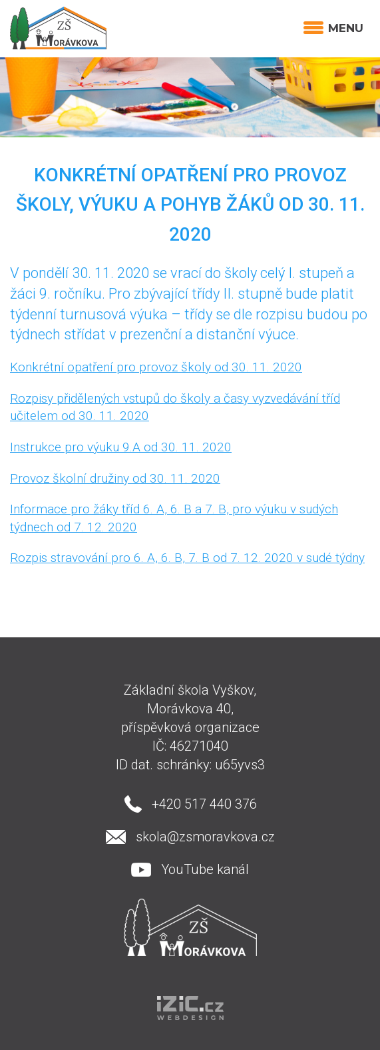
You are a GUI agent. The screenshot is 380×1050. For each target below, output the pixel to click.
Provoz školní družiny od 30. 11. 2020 (115, 478)
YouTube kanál (205, 869)
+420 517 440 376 (204, 804)
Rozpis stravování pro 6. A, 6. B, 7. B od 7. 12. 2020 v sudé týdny (187, 557)
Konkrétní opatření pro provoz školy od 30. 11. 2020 (156, 367)
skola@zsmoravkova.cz (205, 837)
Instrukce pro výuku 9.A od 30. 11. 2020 (121, 447)
